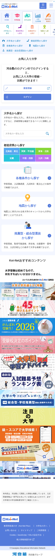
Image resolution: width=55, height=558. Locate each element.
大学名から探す (11, 40)
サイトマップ (26, 530)
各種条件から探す (12, 45)
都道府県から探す (37, 40)
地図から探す (37, 45)
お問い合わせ (10, 530)
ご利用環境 (41, 530)
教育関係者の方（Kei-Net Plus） (18, 526)
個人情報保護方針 (24, 539)
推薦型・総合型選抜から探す (17, 50)
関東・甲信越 (27, 151)
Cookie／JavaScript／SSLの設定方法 (26, 535)
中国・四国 (27, 158)
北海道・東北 (12, 151)
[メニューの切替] (51, 6)
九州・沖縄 (43, 158)
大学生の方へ (41, 526)
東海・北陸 (43, 151)
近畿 (12, 158)
